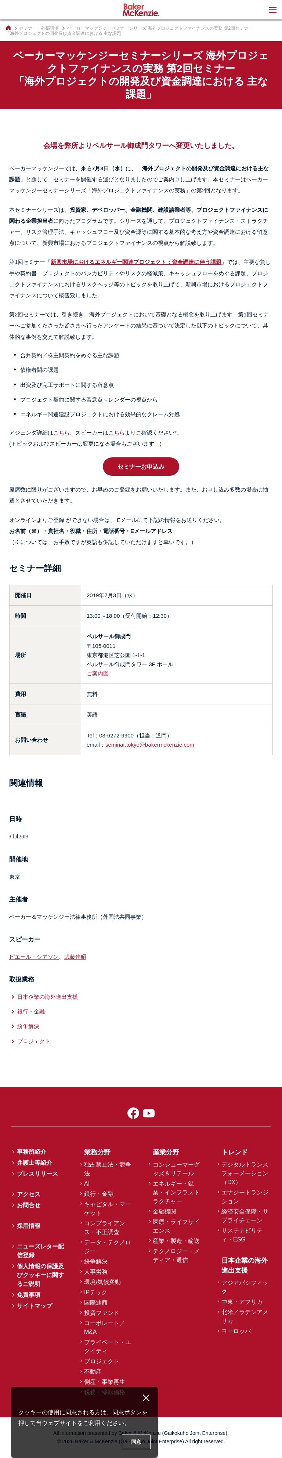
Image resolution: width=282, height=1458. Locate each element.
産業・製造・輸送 (176, 1241)
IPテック (95, 1292)
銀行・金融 (31, 1011)
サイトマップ (34, 1306)
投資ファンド (101, 1313)
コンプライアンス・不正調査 (104, 1227)
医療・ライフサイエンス (176, 1226)
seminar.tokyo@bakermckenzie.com (149, 744)
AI (87, 1183)
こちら (61, 432)
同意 (136, 1442)
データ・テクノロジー (107, 1246)
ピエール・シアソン (34, 957)
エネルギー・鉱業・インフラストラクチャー (176, 1192)
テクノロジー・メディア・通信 (176, 1255)
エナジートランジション (244, 1196)
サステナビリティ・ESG (242, 1235)
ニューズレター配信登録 (40, 1250)
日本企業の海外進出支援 (47, 997)
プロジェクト (33, 1041)
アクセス (28, 1194)
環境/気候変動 (102, 1282)
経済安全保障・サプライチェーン (244, 1215)
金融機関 (164, 1211)
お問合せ (28, 1205)
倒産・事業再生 (104, 1382)
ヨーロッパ (236, 1331)
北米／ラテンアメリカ (244, 1316)
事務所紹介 (31, 1152)
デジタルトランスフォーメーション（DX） (244, 1173)
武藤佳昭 (75, 957)
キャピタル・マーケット (107, 1208)
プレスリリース (37, 1174)
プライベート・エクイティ (107, 1346)
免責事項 (28, 1295)
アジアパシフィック (244, 1287)
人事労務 (96, 1272)
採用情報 (28, 1226)
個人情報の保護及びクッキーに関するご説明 (40, 1275)
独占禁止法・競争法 (107, 1168)
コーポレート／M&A (104, 1327)
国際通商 (96, 1302)
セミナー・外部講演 (39, 28)
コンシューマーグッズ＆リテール (176, 1168)
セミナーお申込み (141, 466)
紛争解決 (28, 1026)
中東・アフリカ (242, 1302)
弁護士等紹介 (34, 1163)
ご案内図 (98, 673)
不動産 (93, 1371)
